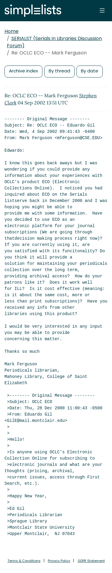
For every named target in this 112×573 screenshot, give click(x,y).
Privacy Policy (59, 560)
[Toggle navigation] (102, 10)
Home (11, 31)
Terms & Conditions (24, 560)
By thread (59, 71)
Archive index (23, 71)
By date (89, 71)
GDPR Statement (91, 560)
